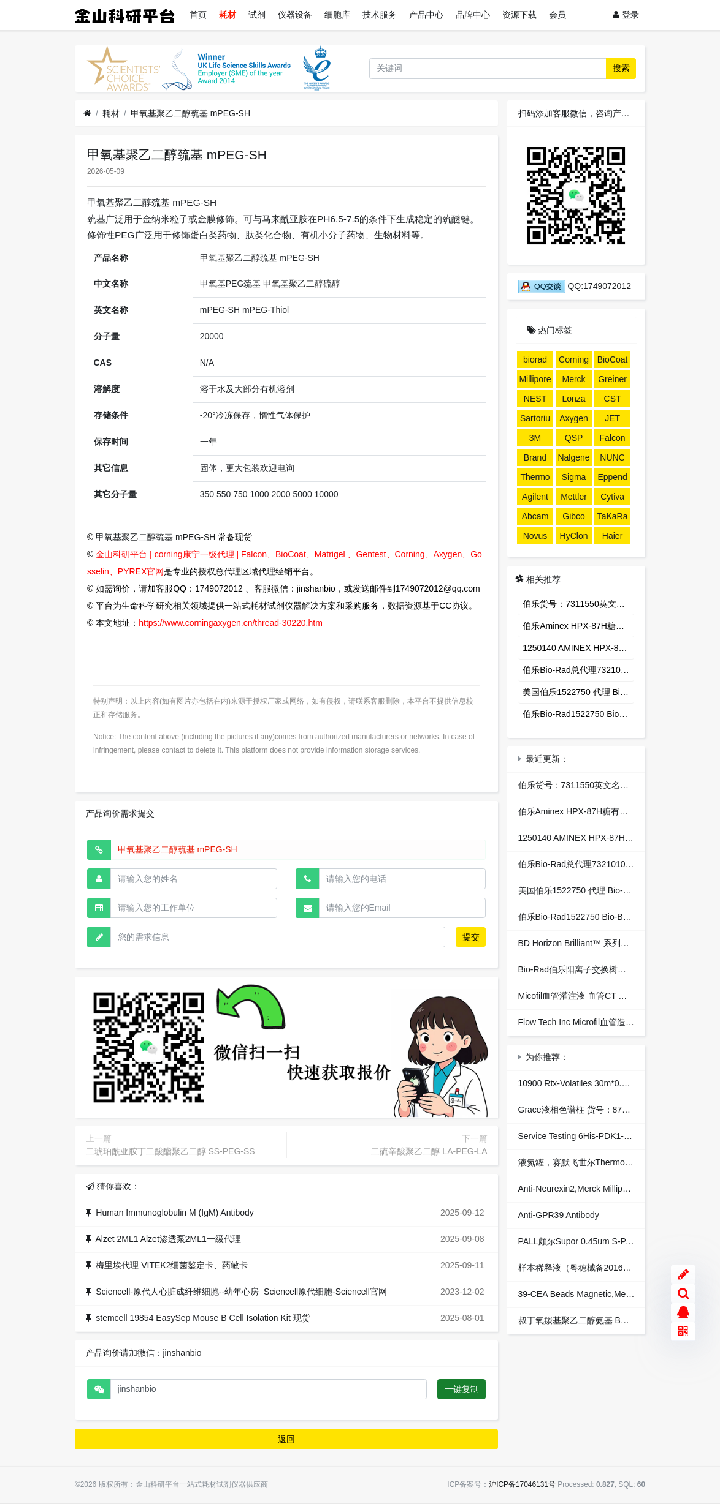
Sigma (574, 477)
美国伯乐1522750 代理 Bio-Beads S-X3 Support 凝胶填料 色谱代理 (578, 692)
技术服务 (379, 15)
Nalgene (573, 457)
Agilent (535, 497)
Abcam (535, 516)
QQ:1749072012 (574, 286)
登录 (626, 15)
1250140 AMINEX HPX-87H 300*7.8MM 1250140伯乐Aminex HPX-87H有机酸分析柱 (578, 648)
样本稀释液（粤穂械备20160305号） (588, 1268)
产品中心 (426, 15)
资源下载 (519, 15)
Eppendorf (612, 479)
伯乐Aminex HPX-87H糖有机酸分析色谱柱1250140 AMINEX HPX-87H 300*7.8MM (578, 626)
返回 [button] (286, 1439)
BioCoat (612, 359)
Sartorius (535, 420)
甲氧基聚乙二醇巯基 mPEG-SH (190, 113)
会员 (557, 15)
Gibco (573, 516)
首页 (198, 15)
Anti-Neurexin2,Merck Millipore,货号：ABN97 (604, 1189)
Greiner (612, 379)
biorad (535, 359)
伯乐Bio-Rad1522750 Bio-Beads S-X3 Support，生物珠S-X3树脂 (578, 714)
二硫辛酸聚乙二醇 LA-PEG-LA (429, 1151)
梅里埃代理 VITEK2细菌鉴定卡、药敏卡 (172, 1265)
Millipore (535, 379)
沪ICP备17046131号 (522, 1484)
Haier (612, 536)
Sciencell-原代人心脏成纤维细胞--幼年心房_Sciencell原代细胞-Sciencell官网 (241, 1291)
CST (612, 399)
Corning (574, 359)
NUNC (612, 457)
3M (535, 438)
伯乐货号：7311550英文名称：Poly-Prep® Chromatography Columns (578, 604)
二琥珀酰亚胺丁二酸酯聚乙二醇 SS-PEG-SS (170, 1151)
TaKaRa (612, 516)
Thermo (535, 477)
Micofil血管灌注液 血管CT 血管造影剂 (590, 996)
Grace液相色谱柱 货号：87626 (577, 1110)
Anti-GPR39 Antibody (558, 1215)
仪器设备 (295, 15)
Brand (535, 457)
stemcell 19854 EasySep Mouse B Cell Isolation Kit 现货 (203, 1318)
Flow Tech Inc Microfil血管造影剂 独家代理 (599, 1022)
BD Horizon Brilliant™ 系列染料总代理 (591, 943)
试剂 (257, 15)
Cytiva (612, 497)
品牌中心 (473, 15)
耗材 (227, 15)
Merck (573, 379)
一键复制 (462, 1389)
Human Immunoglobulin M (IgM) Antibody (175, 1212)
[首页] (87, 113)
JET (612, 418)
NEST (535, 399)
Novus (535, 536)
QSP (574, 438)
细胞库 (337, 15)
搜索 (621, 68)
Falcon (613, 438)
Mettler (574, 497)
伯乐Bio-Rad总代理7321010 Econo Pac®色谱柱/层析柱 (578, 670)
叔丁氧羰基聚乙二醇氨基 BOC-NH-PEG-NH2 (604, 1320)
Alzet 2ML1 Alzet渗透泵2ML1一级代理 (168, 1239)
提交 (471, 937)
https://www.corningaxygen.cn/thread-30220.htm (231, 623)
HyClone (574, 537)
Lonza (573, 399)
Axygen (573, 418)
